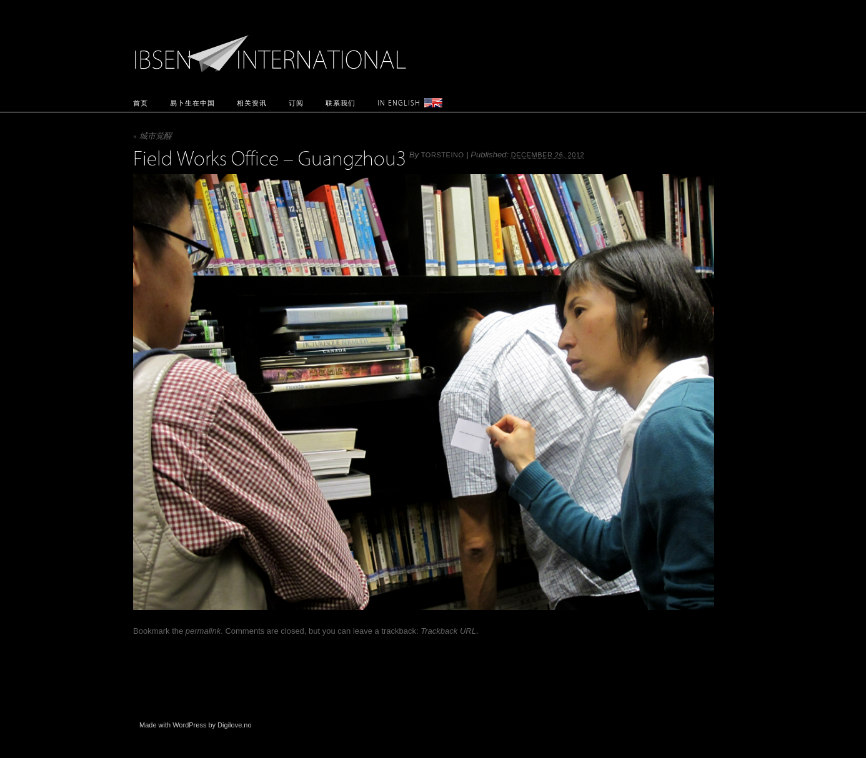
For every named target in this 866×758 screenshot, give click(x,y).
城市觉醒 (152, 137)
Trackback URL (448, 631)
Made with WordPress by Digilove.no (195, 725)
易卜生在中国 (192, 102)
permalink (203, 631)
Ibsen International (273, 47)
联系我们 (341, 102)
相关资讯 (252, 102)
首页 (140, 102)
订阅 (296, 102)
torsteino (442, 155)
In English (399, 102)
